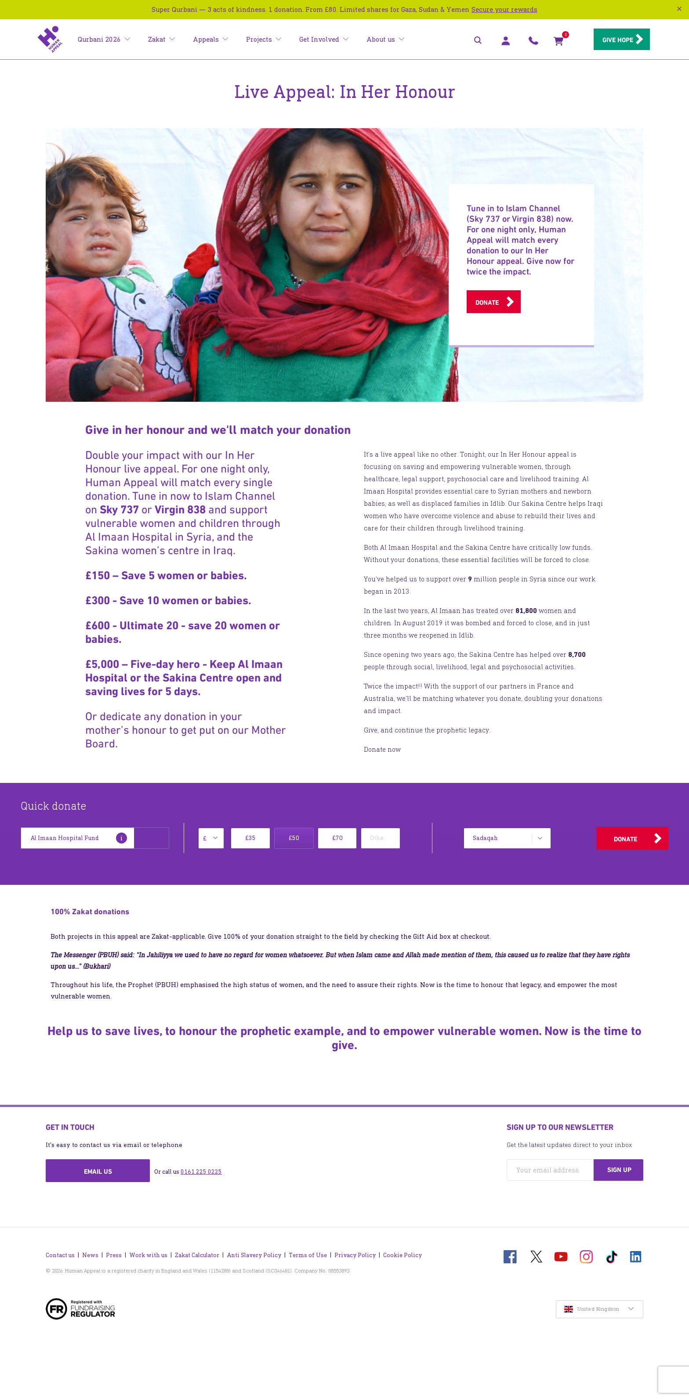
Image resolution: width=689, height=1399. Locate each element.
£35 (250, 838)
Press (114, 1251)
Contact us (60, 1251)
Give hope (612, 40)
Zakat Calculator (197, 1251)
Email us (98, 1171)
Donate (487, 302)
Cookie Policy (402, 1251)
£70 (337, 838)
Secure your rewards (504, 9)
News (90, 1251)
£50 (294, 838)
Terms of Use (308, 1251)
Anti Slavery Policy (254, 1251)
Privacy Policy (355, 1251)
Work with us (148, 1251)
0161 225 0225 (201, 1171)
